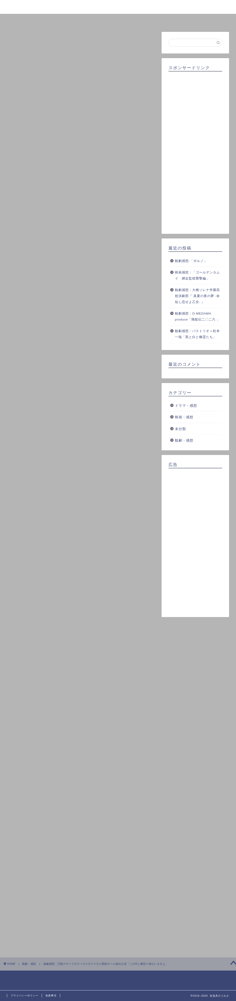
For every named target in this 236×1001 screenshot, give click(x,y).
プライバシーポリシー (24, 995)
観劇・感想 (22, 41)
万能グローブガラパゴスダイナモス (75, 797)
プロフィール (73, 20)
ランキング (118, 20)
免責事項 (50, 995)
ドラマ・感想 (186, 405)
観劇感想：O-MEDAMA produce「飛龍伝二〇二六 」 (197, 316)
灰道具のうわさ (118, 6)
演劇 (104, 797)
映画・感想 (184, 417)
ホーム (27, 20)
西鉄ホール (121, 797)
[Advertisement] (195, 151)
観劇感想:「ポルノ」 (191, 261)
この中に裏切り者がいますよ (33, 797)
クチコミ (163, 20)
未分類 (180, 429)
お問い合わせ (209, 20)
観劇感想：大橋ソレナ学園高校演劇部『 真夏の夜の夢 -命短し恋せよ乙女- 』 (197, 295)
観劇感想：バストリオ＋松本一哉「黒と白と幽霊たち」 (197, 334)
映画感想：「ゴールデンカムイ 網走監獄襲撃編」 (197, 275)
